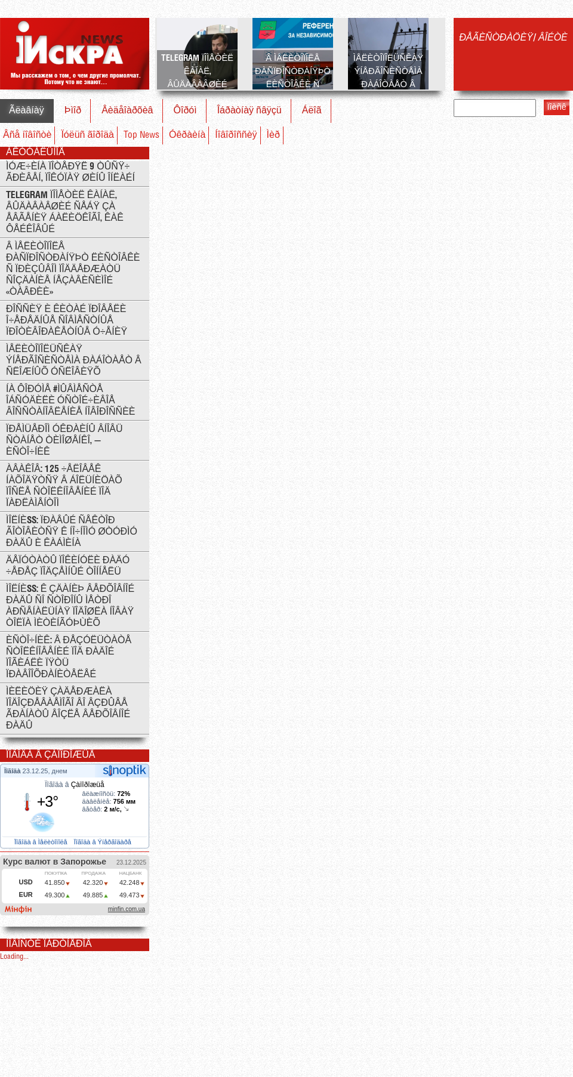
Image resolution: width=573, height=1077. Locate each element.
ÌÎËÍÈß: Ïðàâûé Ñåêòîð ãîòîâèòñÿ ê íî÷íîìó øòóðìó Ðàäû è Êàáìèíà (71, 532)
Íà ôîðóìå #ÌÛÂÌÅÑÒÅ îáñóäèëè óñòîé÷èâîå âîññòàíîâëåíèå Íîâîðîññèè (70, 400)
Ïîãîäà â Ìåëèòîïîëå (41, 841)
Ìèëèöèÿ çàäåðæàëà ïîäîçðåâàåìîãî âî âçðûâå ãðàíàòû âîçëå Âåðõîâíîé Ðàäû (68, 708)
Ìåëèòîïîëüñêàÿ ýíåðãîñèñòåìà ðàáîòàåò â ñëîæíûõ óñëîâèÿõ (73, 361)
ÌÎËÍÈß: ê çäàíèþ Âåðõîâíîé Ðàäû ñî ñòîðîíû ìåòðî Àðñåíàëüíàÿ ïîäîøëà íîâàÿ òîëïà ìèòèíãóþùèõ (70, 606)
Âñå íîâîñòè (27, 135)
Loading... (14, 956)
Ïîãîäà (13, 770)
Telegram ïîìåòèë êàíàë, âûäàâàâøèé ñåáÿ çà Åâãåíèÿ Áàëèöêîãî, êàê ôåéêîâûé (65, 212)
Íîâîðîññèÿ (236, 135)
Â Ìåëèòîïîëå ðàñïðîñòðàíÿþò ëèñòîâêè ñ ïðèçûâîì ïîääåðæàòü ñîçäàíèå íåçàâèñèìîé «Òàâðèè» (73, 269)
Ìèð (273, 135)
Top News (141, 135)
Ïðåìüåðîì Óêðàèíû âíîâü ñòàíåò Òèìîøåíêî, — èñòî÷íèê (64, 440)
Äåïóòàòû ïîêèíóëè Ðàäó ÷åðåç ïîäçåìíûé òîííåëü (68, 566)
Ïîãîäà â (74, 784)
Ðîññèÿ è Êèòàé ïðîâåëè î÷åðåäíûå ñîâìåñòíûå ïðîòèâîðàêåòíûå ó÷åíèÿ (66, 321)
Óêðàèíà (187, 135)
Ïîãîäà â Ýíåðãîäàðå (103, 841)
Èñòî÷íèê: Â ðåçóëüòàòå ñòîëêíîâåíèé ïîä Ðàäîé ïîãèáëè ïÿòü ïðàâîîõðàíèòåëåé (68, 657)
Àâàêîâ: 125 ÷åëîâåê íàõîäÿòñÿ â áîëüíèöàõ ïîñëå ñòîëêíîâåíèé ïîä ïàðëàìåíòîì (64, 486)
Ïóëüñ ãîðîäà (87, 135)
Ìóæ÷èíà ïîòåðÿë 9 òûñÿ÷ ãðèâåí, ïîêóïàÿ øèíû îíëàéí (70, 172)
